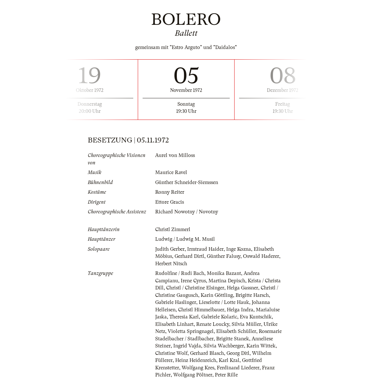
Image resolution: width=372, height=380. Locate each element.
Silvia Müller (246, 324)
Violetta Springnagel (191, 331)
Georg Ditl (237, 353)
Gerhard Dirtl (189, 256)
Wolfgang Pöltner (192, 375)
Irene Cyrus (193, 281)
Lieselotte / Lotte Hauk (224, 302)
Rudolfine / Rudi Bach (179, 273)
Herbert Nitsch (171, 264)
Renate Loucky (212, 324)
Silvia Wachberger (224, 346)
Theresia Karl (184, 317)
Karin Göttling (217, 295)
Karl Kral (229, 360)
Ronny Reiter (169, 192)
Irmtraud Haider (205, 249)
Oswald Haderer (261, 256)
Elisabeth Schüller (236, 331)
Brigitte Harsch (252, 295)
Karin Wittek (261, 346)
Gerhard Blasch (207, 353)
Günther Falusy (223, 256)
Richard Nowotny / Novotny (186, 212)
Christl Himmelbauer (201, 310)
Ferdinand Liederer (238, 368)
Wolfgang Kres (198, 368)
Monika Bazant (224, 273)
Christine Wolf (171, 353)
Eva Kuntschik (256, 317)
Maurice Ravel (171, 172)
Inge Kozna (238, 249)
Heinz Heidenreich (195, 360)
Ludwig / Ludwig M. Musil (185, 239)
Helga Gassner (242, 288)
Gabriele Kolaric (219, 317)
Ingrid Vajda (187, 346)
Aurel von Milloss (175, 155)
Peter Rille (226, 375)
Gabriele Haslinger (175, 302)
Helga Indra (240, 310)
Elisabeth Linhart (174, 324)
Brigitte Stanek (232, 339)
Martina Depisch (226, 281)
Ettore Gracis (169, 202)
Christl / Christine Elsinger (195, 288)
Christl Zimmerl (172, 229)
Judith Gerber (170, 249)
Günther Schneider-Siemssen (186, 182)
